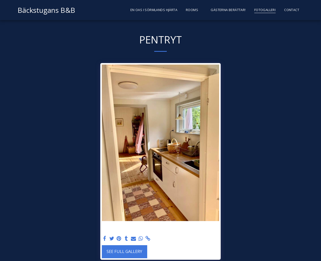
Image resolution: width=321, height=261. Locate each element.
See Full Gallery (124, 251)
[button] (194, 10)
